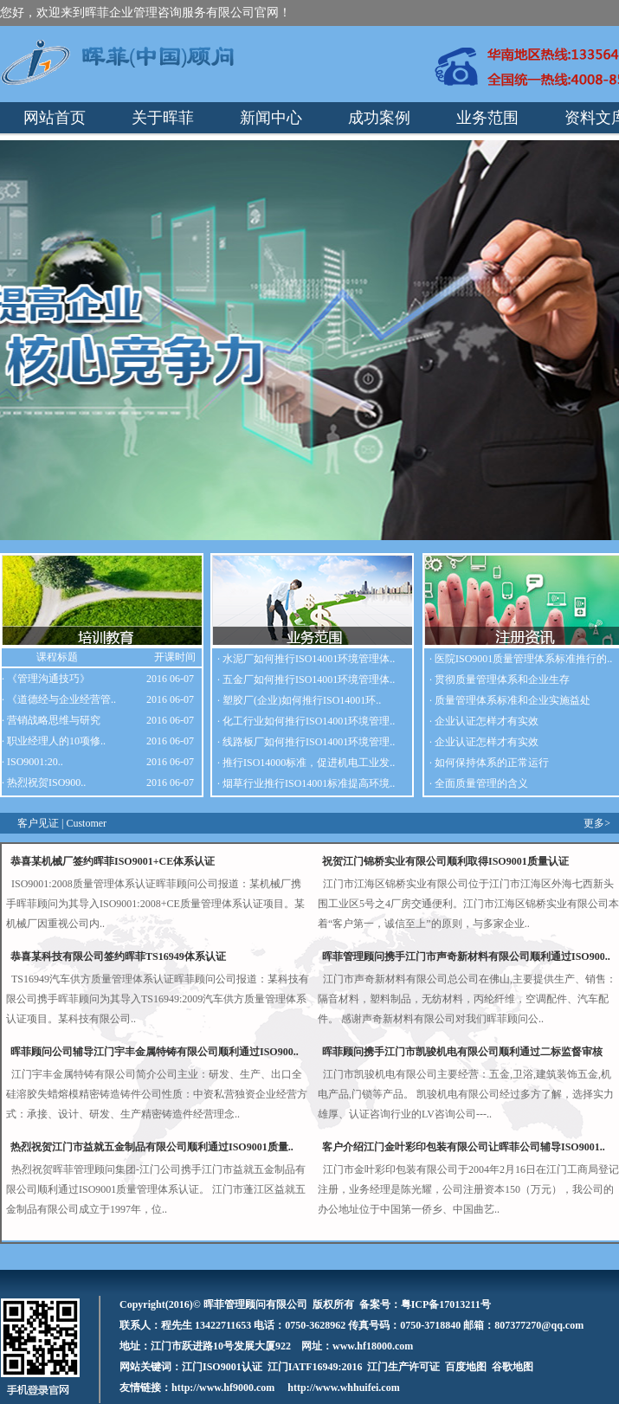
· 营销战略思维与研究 (51, 720)
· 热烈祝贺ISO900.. (44, 782)
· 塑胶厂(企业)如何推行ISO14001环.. (299, 700)
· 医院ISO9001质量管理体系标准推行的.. (520, 659)
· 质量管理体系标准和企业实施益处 (509, 700)
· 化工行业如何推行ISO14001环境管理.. (306, 721)
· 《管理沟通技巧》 (46, 679)
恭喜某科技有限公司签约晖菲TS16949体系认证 (118, 956)
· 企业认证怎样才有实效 (483, 721)
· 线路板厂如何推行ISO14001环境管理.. (306, 742)
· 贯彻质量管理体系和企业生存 (499, 679)
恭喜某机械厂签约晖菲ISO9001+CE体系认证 (112, 861)
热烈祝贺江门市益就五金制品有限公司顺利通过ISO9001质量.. (151, 1147)
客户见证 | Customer (61, 823)
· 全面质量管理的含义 (478, 783)
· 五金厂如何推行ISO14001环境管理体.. (306, 679)
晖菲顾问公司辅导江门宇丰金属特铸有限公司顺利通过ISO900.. (154, 1052)
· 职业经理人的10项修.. (54, 741)
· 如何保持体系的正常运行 (489, 763)
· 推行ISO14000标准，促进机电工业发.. (306, 763)
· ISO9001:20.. (32, 762)
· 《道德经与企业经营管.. (59, 699)
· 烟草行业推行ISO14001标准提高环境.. (306, 783)
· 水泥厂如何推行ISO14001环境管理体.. (306, 659)
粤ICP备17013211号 (446, 1304)
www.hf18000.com (372, 1346)
